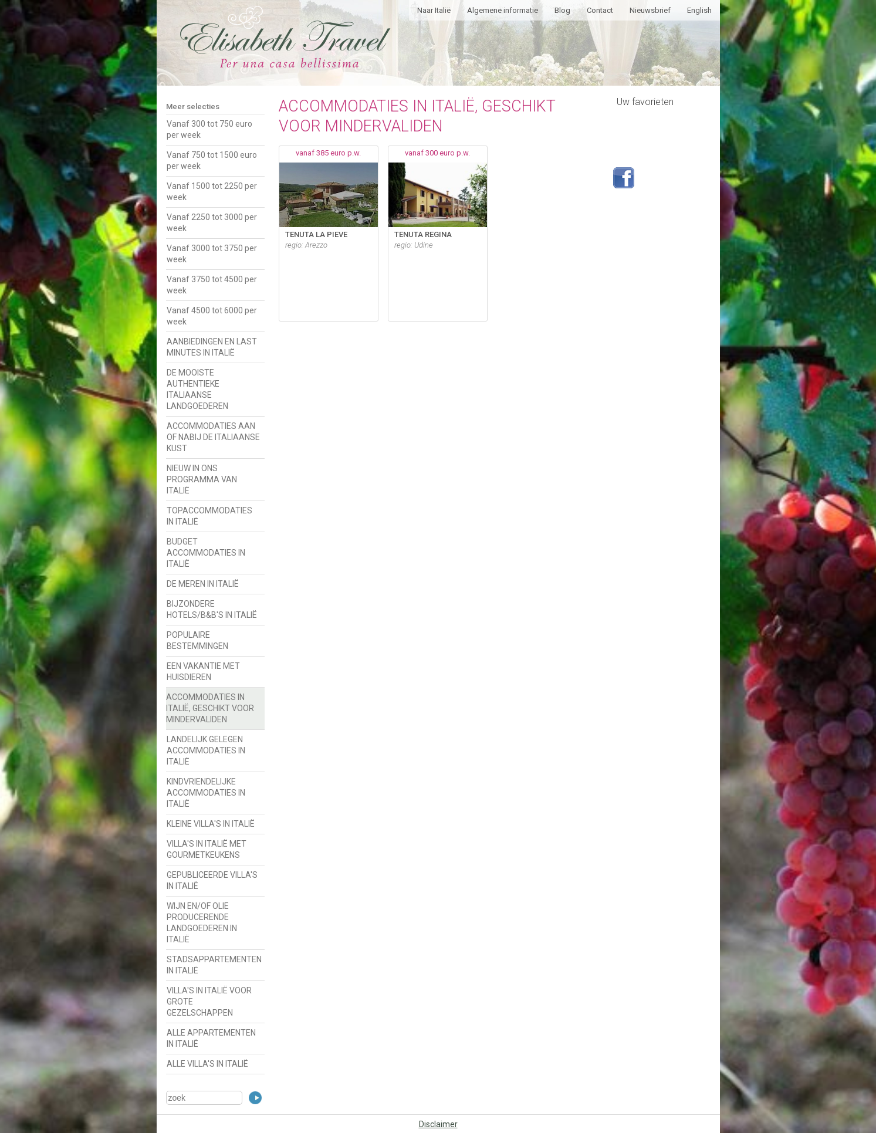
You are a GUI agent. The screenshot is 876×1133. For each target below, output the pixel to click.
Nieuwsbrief (650, 10)
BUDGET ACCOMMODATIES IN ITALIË (206, 553)
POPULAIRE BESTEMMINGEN (197, 640)
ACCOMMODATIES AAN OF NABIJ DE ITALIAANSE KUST (213, 437)
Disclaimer (438, 1124)
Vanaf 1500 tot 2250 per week (212, 191)
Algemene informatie (502, 10)
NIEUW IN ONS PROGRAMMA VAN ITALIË (202, 479)
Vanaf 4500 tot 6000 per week (212, 316)
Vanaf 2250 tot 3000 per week (212, 222)
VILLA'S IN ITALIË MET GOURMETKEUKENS (206, 849)
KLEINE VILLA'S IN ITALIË (211, 823)
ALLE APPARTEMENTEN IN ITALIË (211, 1038)
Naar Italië (434, 10)
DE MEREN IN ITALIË (203, 584)
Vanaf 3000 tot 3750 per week (212, 253)
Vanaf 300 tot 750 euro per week (209, 129)
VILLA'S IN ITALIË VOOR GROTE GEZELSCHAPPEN (209, 1001)
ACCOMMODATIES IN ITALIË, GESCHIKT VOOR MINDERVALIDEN (210, 708)
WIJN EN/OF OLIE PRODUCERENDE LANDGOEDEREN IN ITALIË (202, 922)
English (699, 10)
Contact (600, 10)
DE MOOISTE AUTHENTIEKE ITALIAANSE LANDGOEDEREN (197, 389)
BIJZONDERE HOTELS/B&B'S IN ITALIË (212, 609)
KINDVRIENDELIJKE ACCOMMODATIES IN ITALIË (206, 793)
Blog (562, 10)
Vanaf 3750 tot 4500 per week (212, 285)
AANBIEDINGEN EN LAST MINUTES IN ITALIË (212, 347)
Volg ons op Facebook (623, 177)
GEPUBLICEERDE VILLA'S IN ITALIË (212, 880)
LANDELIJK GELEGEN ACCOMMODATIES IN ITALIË (206, 750)
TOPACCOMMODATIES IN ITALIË (209, 516)
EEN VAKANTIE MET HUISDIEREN (203, 671)
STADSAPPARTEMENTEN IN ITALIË (214, 965)
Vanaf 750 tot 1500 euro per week (212, 160)
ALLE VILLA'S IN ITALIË (207, 1063)
